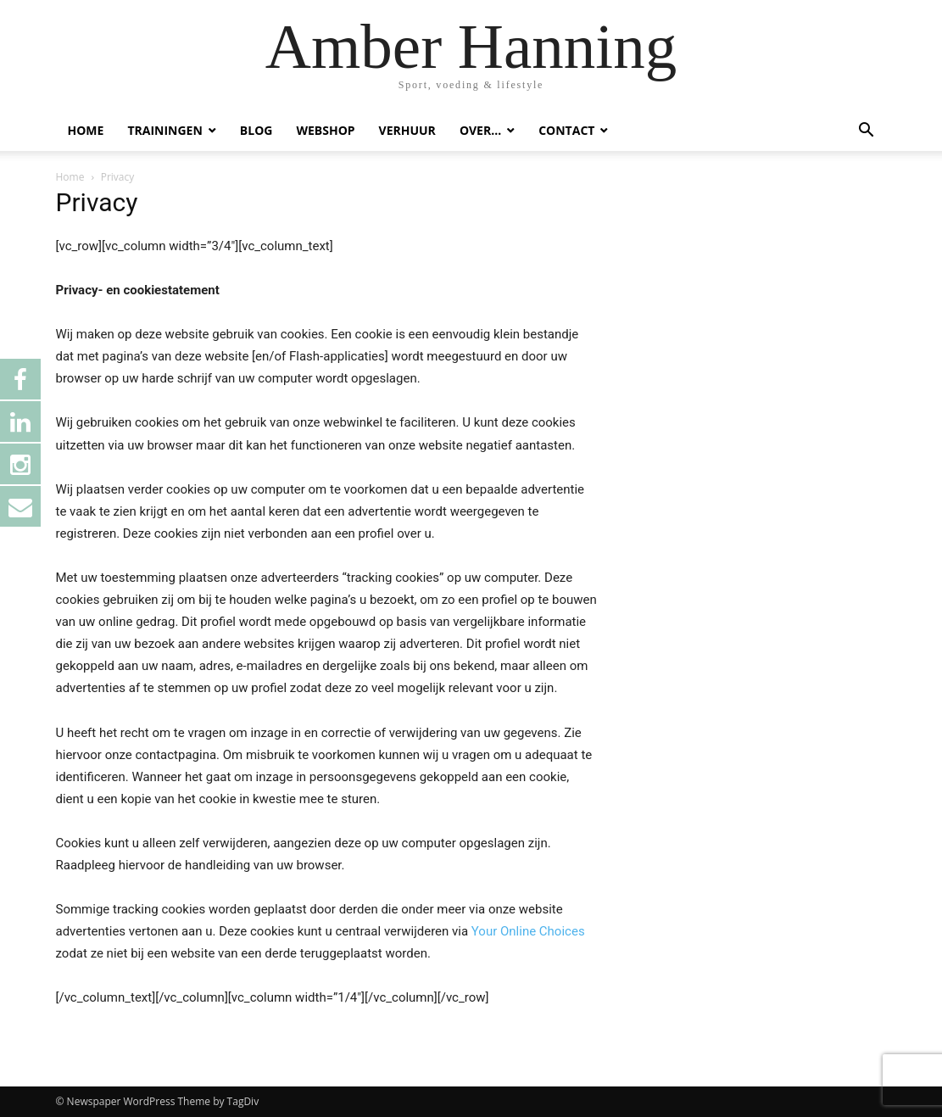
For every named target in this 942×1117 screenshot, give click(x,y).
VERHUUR (407, 130)
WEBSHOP (325, 130)
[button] (866, 132)
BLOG (256, 130)
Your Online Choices (528, 931)
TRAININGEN (164, 130)
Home (70, 177)
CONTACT (566, 130)
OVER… (480, 130)
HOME (86, 130)
